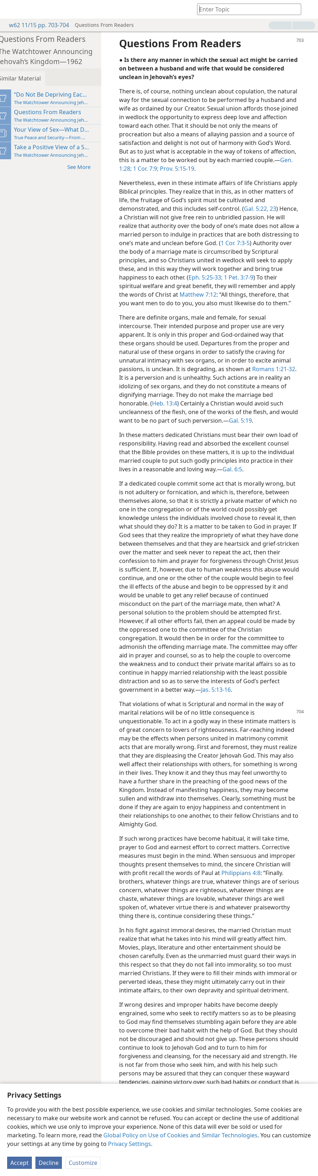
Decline (49, 1163)
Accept (19, 1163)
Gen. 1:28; (187, 168)
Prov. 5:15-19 (245, 168)
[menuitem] (10, 9)
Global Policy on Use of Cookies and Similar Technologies (180, 1135)
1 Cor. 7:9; (213, 168)
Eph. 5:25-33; (241, 277)
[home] (10, 9)
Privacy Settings (129, 1144)
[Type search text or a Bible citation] (245, 9)
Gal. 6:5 (282, 478)
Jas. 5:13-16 (146, 707)
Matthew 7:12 (220, 294)
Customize (83, 1163)
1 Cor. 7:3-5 (279, 243)
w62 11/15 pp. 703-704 (35, 25)
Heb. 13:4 (170, 412)
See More (88, 166)
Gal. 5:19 (264, 429)
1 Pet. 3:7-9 (273, 277)
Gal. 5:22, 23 (278, 209)
